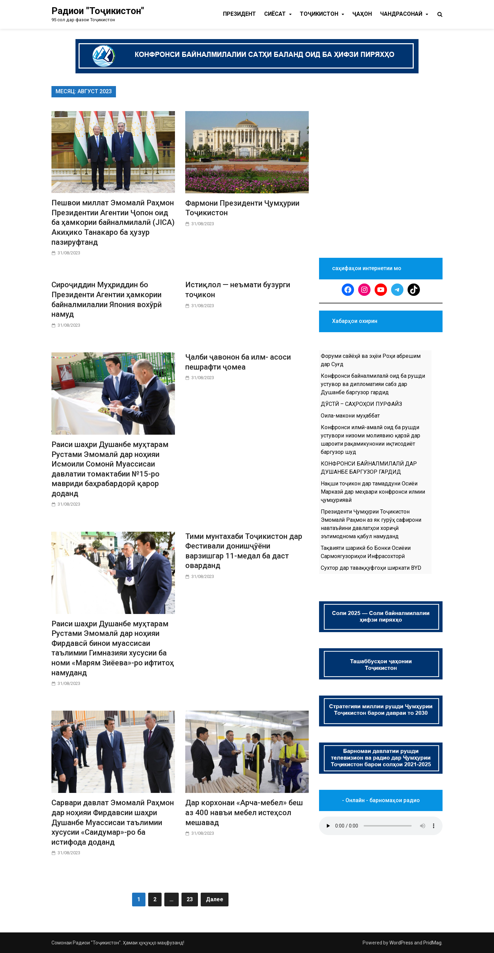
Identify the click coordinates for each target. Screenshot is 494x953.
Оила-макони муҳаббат (350, 415)
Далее (214, 899)
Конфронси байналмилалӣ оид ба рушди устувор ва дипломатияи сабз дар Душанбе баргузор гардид (373, 384)
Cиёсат (275, 14)
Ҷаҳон (362, 14)
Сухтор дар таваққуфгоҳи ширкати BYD (371, 568)
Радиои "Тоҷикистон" (97, 10)
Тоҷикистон (319, 14)
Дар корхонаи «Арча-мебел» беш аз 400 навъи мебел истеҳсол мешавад (244, 812)
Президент (239, 14)
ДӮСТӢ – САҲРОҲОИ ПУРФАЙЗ (361, 404)
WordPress (401, 942)
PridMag (432, 942)
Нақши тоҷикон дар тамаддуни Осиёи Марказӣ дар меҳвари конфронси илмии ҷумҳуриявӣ (373, 491)
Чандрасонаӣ (401, 14)
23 (190, 899)
